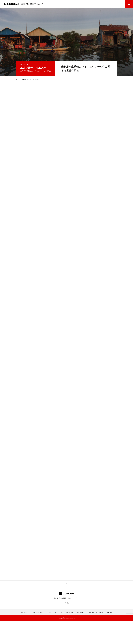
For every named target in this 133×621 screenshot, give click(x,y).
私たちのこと (25, 612)
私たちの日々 (81, 612)
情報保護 (109, 612)
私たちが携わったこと (56, 612)
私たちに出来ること (39, 612)
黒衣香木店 (69, 612)
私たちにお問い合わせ (96, 612)
